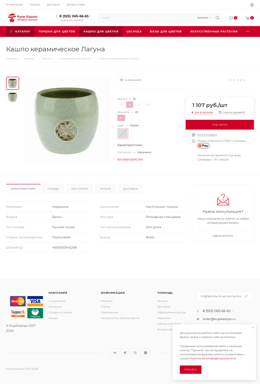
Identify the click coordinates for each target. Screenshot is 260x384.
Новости (107, 301)
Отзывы (53, 188)
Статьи (105, 306)
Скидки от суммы (60, 312)
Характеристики (23, 188)
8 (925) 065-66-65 (74, 16)
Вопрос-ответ (166, 329)
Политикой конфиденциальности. (213, 358)
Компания (58, 292)
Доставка (130, 188)
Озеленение (109, 312)
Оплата (105, 188)
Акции (53, 318)
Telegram (124, 352)
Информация (113, 292)
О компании (57, 301)
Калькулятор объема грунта (120, 318)
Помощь (165, 292)
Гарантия (163, 318)
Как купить (80, 188)
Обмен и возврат (169, 323)
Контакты (55, 306)
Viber (135, 352)
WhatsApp (145, 352)
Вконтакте (114, 352)
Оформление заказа (171, 312)
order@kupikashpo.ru (219, 319)
